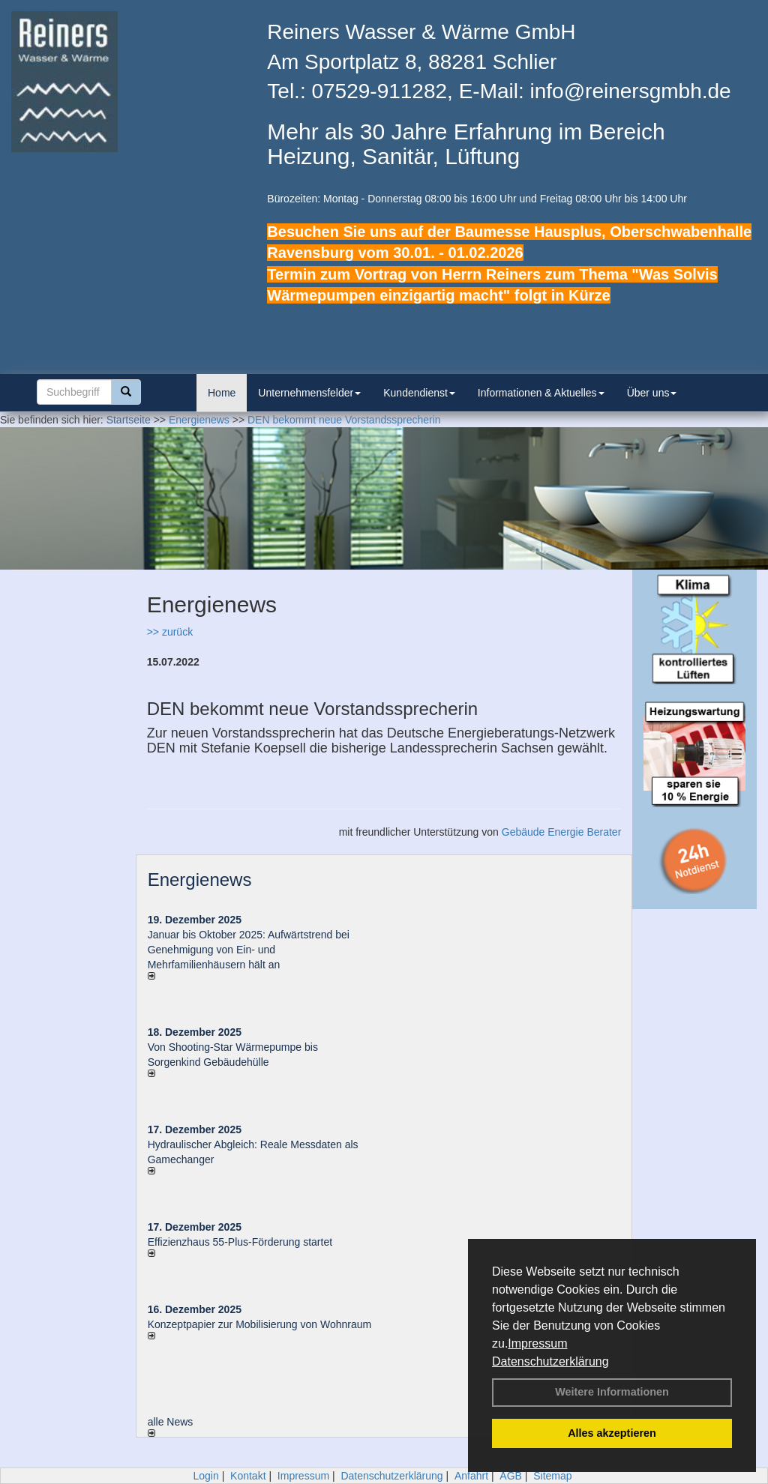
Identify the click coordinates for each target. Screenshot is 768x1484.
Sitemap (552, 1476)
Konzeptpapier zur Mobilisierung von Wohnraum (260, 1324)
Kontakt (248, 1476)
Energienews (200, 879)
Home (222, 393)
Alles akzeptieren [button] (612, 1433)
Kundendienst (419, 393)
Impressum (537, 1343)
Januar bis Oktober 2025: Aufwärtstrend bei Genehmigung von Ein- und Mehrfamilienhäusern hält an (249, 950)
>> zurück (170, 632)
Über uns (652, 393)
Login (205, 1476)
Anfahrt (471, 1476)
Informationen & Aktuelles (541, 393)
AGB (511, 1476)
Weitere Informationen (612, 1392)
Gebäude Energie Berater (562, 832)
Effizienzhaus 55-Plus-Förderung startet (240, 1242)
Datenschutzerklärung (550, 1361)
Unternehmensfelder (309, 393)
